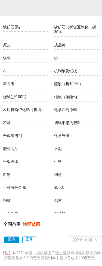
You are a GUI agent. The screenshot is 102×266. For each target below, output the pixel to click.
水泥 (58, 149)
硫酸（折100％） (69, 84)
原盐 (7, 45)
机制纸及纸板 (65, 71)
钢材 (58, 174)
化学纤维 (61, 135)
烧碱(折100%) (14, 97)
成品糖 (60, 45)
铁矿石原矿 (12, 27)
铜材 (7, 200)
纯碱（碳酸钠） (67, 97)
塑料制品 (10, 149)
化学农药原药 (65, 109)
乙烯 (7, 123)
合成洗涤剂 (12, 135)
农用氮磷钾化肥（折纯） (24, 109)
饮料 (7, 58)
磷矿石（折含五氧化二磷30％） (75, 29)
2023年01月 (85, 240)
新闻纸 (8, 84)
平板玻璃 (10, 161)
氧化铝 (60, 187)
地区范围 (31, 224)
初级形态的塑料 (67, 123)
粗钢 (7, 174)
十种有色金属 (14, 187)
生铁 (58, 161)
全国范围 (12, 224)
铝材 (58, 200)
